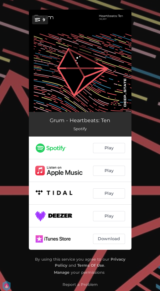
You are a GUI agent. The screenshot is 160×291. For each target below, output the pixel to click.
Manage (62, 272)
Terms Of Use (90, 265)
